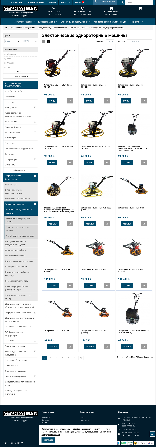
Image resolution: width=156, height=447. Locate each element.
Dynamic (10, 63)
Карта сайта (84, 420)
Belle (9, 59)
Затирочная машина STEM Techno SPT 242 (132, 86)
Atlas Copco (11, 54)
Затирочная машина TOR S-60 (93, 267)
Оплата (44, 423)
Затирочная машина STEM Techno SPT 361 (58, 147)
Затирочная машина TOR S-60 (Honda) (130, 268)
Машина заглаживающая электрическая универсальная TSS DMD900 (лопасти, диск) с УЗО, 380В (59, 208)
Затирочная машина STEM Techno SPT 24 (58, 86)
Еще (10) (20, 72)
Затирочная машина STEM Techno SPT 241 (95, 86)
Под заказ (127, 162)
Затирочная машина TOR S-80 (56, 328)
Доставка (45, 420)
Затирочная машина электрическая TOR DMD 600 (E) (133, 329)
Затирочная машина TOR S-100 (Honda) (57, 268)
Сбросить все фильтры (21, 77)
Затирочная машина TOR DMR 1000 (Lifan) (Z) (96, 207)
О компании (46, 417)
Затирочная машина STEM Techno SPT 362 (95, 147)
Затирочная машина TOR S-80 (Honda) (93, 329)
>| (81, 355)
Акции (82, 417)
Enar (8, 67)
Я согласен (48, 440)
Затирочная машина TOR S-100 (131, 206)
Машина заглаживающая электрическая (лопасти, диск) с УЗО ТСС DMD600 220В (133, 148)
